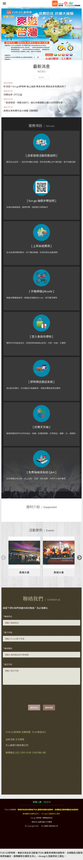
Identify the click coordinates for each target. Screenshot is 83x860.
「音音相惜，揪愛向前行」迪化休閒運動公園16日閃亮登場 (33, 101)
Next (78, 556)
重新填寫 (49, 707)
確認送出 (34, 707)
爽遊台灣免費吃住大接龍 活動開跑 (21, 109)
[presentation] (24, 694)
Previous (2, 556)
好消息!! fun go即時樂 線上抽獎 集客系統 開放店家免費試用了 (35, 85)
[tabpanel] (24, 556)
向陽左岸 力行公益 (13, 93)
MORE (41, 77)
